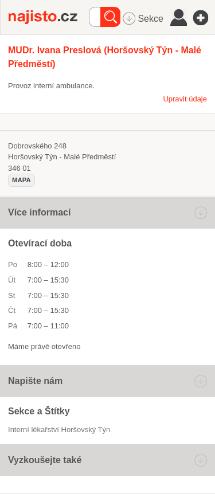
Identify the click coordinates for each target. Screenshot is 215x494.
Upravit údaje (185, 99)
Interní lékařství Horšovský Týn (59, 429)
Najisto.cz (49, 17)
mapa (21, 180)
